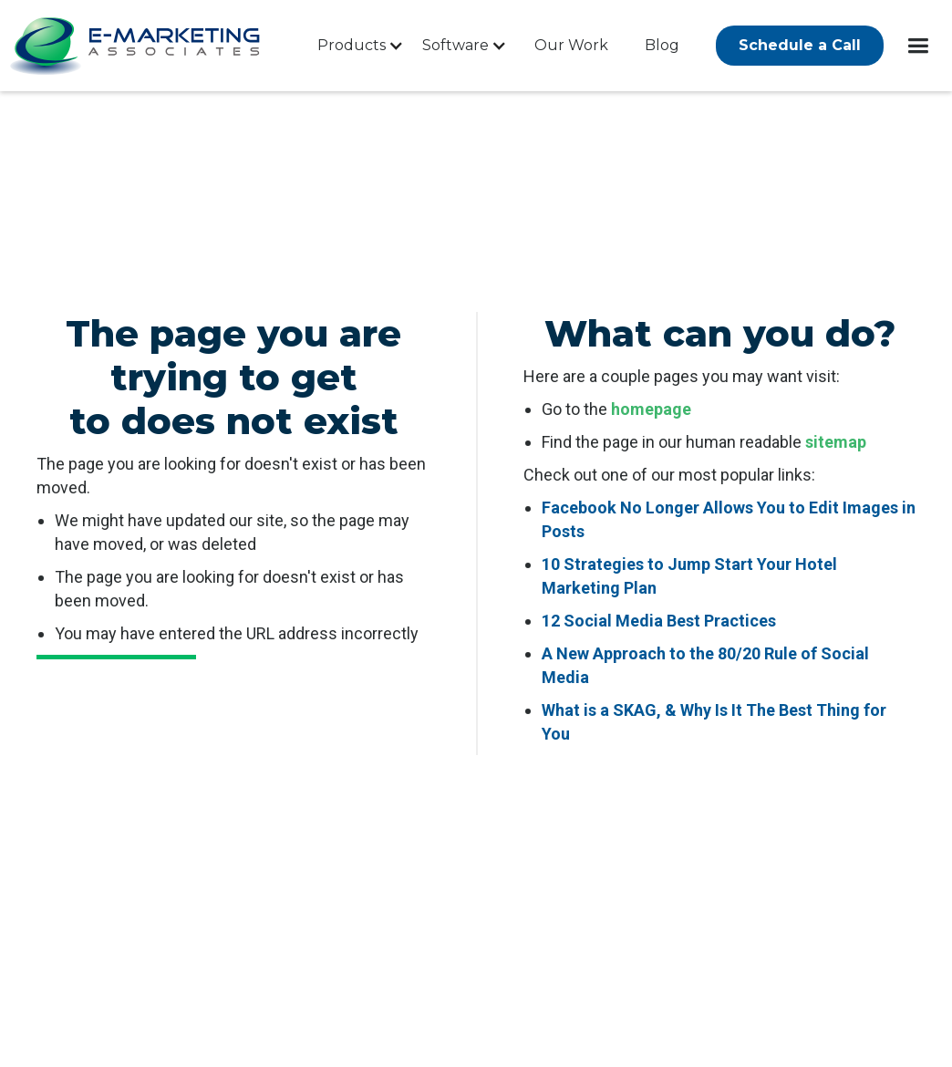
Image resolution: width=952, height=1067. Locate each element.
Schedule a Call (800, 45)
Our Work (571, 45)
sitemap (835, 441)
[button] (356, 46)
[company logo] (137, 46)
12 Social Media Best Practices (659, 620)
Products (351, 45)
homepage (651, 409)
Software (455, 45)
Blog (662, 45)
